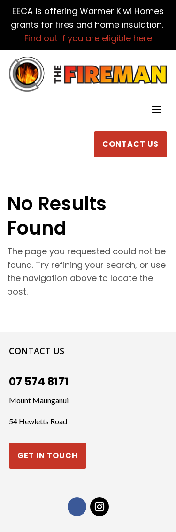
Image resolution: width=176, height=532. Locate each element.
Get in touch (47, 455)
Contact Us (130, 144)
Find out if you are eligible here (88, 38)
